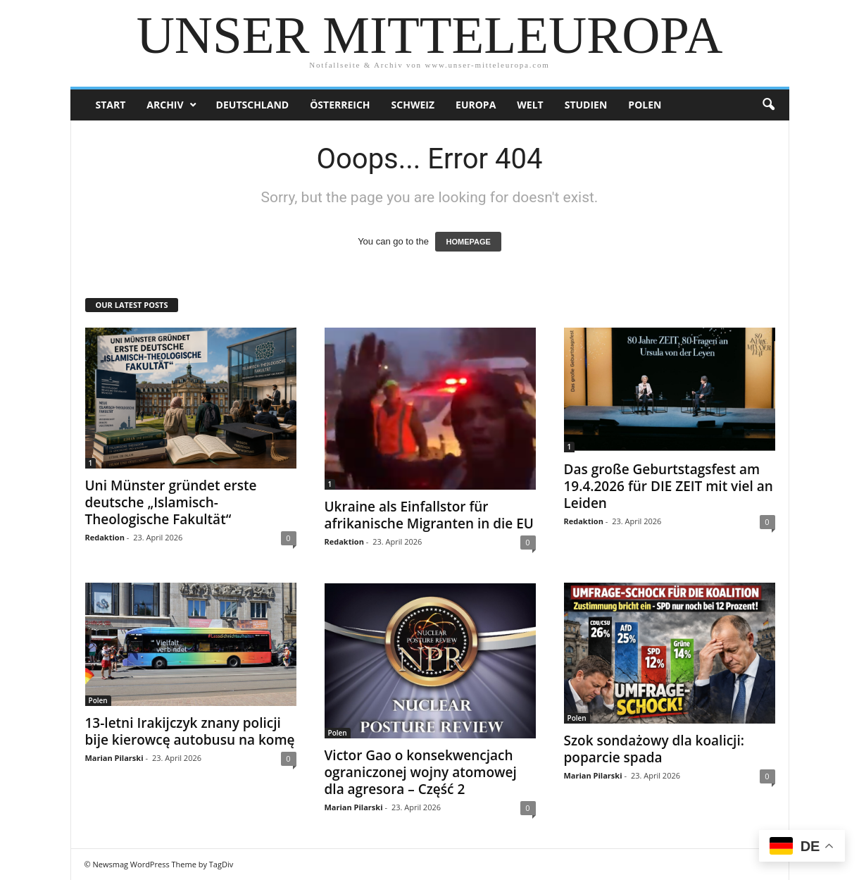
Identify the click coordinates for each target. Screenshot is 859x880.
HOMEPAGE (468, 241)
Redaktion (105, 537)
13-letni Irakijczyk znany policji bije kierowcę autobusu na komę (190, 731)
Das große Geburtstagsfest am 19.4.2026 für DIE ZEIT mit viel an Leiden (668, 486)
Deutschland (252, 104)
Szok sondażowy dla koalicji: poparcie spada (654, 749)
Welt (530, 104)
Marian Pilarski (114, 757)
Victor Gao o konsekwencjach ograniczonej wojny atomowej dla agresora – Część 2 (421, 772)
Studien (586, 104)
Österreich (340, 104)
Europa (476, 104)
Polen (644, 104)
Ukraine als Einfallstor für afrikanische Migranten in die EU (429, 515)
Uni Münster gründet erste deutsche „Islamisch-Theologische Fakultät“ (171, 502)
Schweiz (412, 104)
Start (111, 104)
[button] (768, 104)
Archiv (164, 104)
